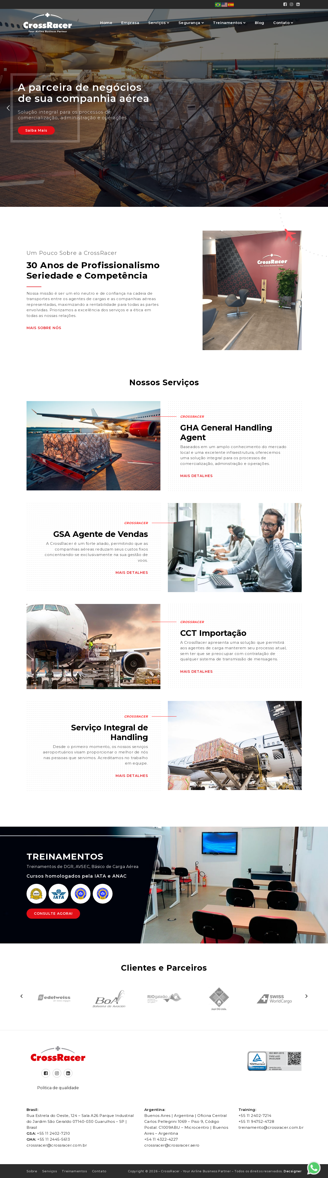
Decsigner (292, 1171)
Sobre (32, 1171)
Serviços (157, 22)
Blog (259, 22)
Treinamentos (228, 22)
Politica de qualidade (58, 1087)
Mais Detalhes (196, 476)
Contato (282, 22)
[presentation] (22, 996)
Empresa (130, 22)
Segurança (190, 22)
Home (106, 22)
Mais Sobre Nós (44, 328)
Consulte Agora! (53, 913)
